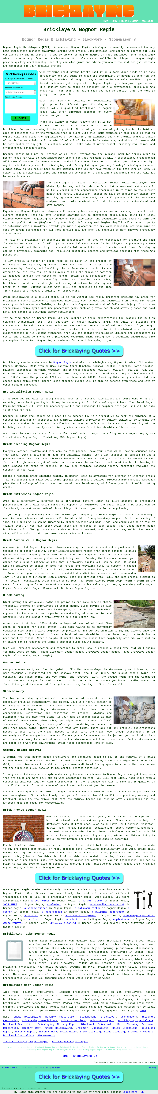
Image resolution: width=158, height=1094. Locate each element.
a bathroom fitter (87, 908)
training (125, 211)
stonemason (15, 739)
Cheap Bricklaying (27, 1016)
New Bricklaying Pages (22, 1068)
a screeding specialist (107, 904)
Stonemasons (88, 1016)
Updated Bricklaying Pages (48, 1068)
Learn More (129, 1092)
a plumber (54, 904)
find (15, 992)
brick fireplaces (124, 944)
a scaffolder (40, 900)
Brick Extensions (73, 1020)
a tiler (33, 919)
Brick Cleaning (127, 1024)
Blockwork (88, 1024)
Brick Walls (106, 1024)
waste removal (13, 923)
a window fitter (35, 908)
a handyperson (52, 912)
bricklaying (11, 264)
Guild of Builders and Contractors (125, 333)
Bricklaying (11, 362)
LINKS (114, 21)
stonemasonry (144, 948)
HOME (105, 21)
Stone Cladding (114, 1031)
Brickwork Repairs (140, 1031)
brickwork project (59, 129)
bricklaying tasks (112, 970)
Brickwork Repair (102, 1020)
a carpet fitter (90, 900)
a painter (31, 915)
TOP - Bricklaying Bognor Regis (25, 1041)
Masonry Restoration (60, 1016)
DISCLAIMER (147, 21)
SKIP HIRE (10, 904)
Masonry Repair (67, 1024)
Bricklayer (108, 1016)
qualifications (27, 222)
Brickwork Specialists (19, 1024)
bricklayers (11, 300)
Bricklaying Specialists (39, 1020)
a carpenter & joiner (80, 915)
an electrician (76, 919)
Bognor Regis (62, 362)
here (143, 1010)
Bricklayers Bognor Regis (70, 1041)
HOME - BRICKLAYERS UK (79, 1056)
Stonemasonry (46, 1035)
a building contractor (108, 912)
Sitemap (5, 1068)
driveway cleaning (63, 923)
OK (142, 1092)
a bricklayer (57, 897)
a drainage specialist (139, 915)
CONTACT (134, 21)
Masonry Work (31, 1028)
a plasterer (121, 919)
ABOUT (124, 21)
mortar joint (61, 680)
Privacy (152, 1068)
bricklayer (99, 47)
